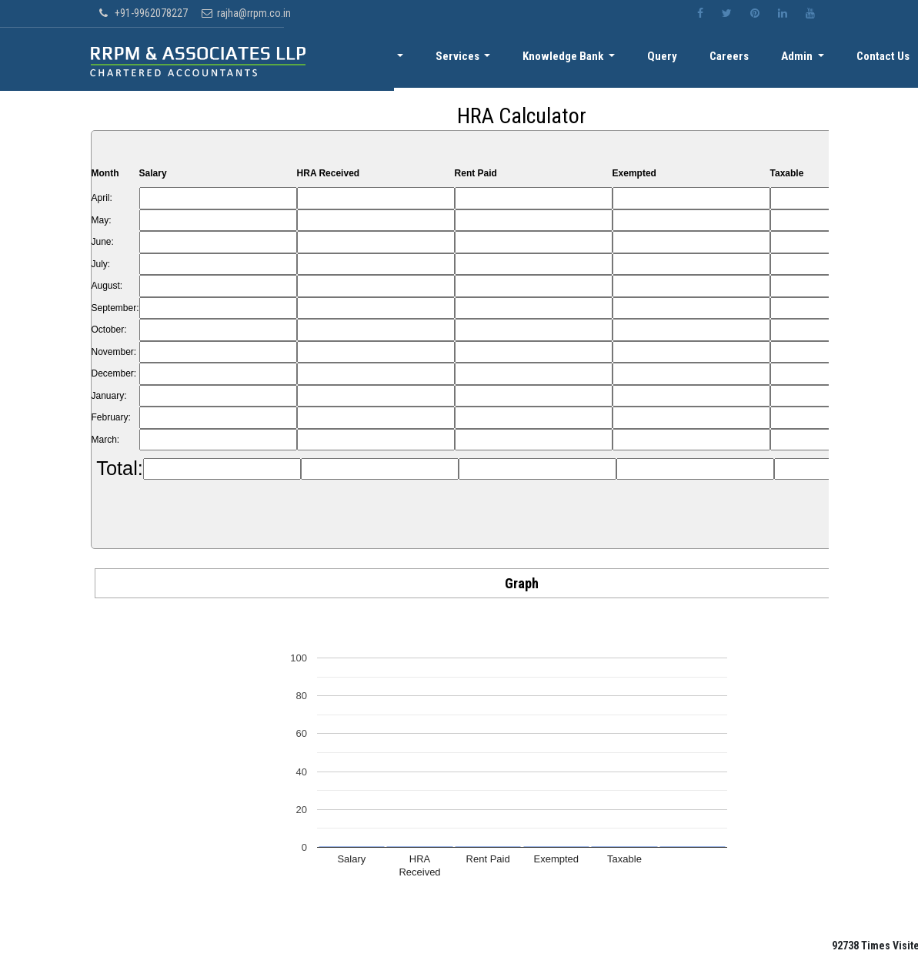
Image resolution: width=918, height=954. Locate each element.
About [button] (408, 59)
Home (350, 59)
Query (678, 59)
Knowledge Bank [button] (584, 59)
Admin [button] (805, 59)
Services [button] (483, 59)
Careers (740, 59)
